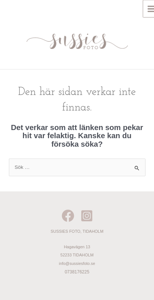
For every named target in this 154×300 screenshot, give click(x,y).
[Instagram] (87, 216)
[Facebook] (68, 216)
